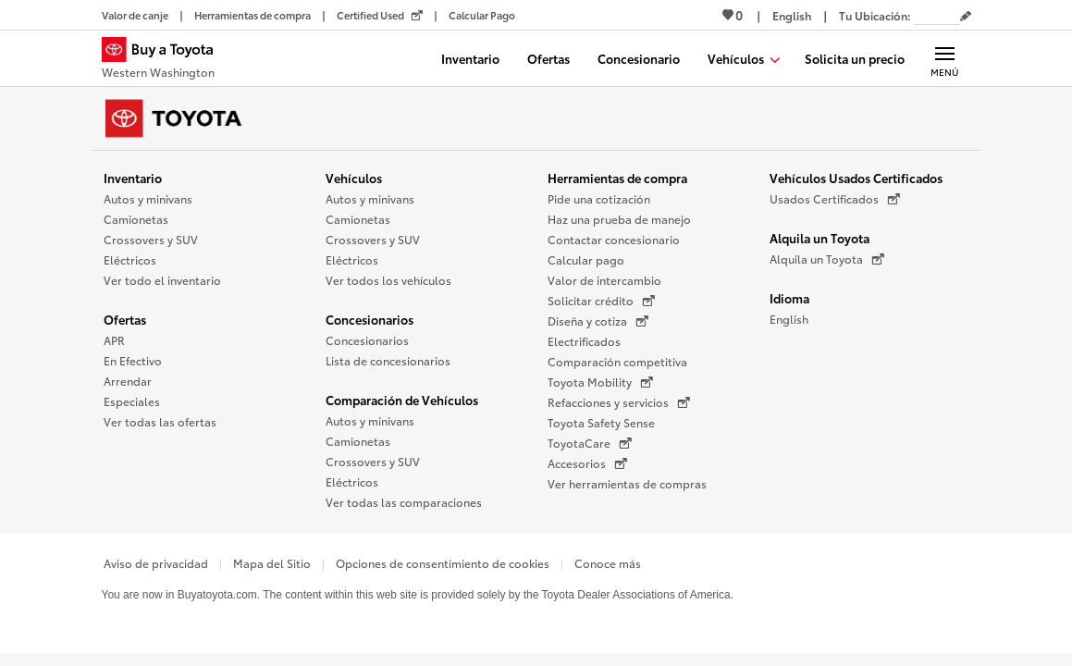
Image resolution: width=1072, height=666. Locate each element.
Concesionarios (369, 319)
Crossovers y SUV (151, 239)
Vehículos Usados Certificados (856, 177)
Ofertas (125, 319)
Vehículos (354, 177)
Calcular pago (586, 259)
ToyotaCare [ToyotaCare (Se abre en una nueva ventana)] (590, 443)
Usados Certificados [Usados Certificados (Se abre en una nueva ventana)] (835, 199)
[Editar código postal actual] (965, 16)
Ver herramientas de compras (627, 483)
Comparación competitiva (617, 361)
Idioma (789, 298)
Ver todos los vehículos (388, 280)
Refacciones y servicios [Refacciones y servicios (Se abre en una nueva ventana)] (619, 402)
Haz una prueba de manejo (619, 219)
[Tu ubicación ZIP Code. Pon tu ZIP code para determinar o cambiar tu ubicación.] (937, 15)
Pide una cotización (599, 198)
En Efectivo (133, 360)
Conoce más (607, 563)
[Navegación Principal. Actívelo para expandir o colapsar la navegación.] (944, 58)
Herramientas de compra (617, 177)
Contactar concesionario (614, 239)
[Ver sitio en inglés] (791, 15)
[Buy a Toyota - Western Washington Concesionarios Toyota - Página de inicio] (165, 60)
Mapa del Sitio (272, 563)
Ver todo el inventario (162, 280)
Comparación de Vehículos (402, 399)
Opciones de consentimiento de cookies (442, 563)
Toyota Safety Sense (601, 422)
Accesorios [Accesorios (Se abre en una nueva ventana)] (587, 463)
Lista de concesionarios (388, 360)
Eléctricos (130, 259)
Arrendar (128, 380)
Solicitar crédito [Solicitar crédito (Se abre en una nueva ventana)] (601, 300)
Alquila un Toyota (819, 237)
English (789, 319)
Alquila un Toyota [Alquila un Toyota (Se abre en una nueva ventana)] (827, 259)
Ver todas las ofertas (160, 421)
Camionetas (136, 219)
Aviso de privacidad (156, 563)
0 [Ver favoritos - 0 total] (732, 14)
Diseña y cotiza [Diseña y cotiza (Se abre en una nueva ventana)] (598, 321)
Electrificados (584, 341)
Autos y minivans (148, 198)
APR (114, 340)
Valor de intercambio (604, 280)
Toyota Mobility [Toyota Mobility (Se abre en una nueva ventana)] (600, 382)
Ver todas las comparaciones (404, 502)
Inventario (133, 177)
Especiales (132, 401)
